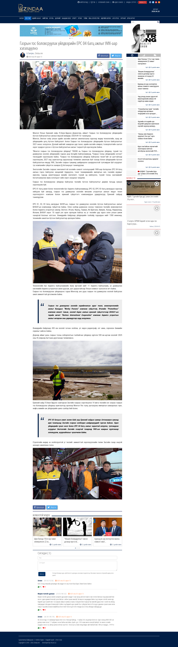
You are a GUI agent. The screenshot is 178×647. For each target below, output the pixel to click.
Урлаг (80, 18)
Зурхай (123, 18)
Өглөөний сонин (103, 2)
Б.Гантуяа (30, 53)
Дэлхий (57, 18)
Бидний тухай (50, 640)
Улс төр (28, 18)
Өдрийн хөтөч (106, 18)
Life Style (115, 18)
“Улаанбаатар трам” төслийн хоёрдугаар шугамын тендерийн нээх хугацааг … (142, 111)
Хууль (51, 18)
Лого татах (59, 640)
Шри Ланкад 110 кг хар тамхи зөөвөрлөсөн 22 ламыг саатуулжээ (142, 61)
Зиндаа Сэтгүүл (131, 2)
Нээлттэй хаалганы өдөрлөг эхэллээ (142, 160)
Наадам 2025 (66, 18)
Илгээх (42, 574)
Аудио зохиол (118, 2)
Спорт (74, 18)
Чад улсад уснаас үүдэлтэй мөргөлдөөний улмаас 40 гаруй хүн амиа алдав (142, 98)
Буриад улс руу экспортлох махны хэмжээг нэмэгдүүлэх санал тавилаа (142, 86)
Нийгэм (45, 18)
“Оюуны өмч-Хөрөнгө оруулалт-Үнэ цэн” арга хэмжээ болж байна (142, 136)
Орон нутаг (131, 18)
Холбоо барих (40, 640)
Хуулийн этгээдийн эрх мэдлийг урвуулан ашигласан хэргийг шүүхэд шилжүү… (142, 123)
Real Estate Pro (94, 18)
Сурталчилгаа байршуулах (26, 640)
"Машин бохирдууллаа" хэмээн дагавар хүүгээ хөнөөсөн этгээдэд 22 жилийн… (142, 74)
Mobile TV (143, 2)
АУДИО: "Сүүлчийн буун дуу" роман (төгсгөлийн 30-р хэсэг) (142, 173)
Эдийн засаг (36, 18)
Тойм (85, 18)
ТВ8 (93, 2)
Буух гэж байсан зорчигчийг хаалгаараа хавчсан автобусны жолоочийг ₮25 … (142, 148)
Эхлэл (21, 18)
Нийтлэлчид (83, 2)
